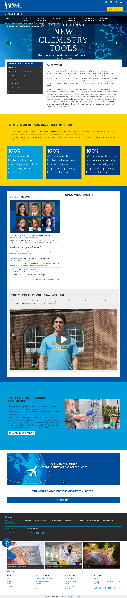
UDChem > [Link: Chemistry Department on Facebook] (63, 500)
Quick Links (113, 9)
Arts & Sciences (13, 14)
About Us (10, 18)
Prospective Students (28, 19)
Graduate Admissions (42, 581)
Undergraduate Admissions (44, 578)
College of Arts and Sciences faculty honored (30, 235)
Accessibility (77, 596)
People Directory (70, 581)
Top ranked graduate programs (23, 270)
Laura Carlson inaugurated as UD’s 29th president (31, 258)
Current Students (41, 19)
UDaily (9, 583)
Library (38, 586)
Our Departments (39, 23)
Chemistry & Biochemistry (20, 63)
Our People (13, 80)
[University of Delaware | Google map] (98, 583)
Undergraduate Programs (19, 72)
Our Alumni (13, 84)
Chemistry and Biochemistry (53, 23)
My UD (67, 583)
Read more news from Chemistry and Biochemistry (40, 279)
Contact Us (97, 578)
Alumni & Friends (103, 19)
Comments (63, 596)
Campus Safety (70, 586)
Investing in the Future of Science (24, 247)
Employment (10, 589)
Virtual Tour (10, 586)
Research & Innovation (89, 19)
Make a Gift (13, 92)
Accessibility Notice (71, 578)
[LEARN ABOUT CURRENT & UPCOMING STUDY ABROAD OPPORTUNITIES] (63, 469)
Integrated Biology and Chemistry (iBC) (30, 137)
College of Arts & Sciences (19, 23)
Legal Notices (70, 596)
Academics (57, 18)
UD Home (7, 23)
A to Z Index (69, 589)
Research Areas (15, 88)
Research (39, 589)
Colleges (38, 583)
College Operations (31, 528)
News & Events (71, 19)
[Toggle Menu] (41, 67)
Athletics (9, 581)
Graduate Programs (17, 76)
